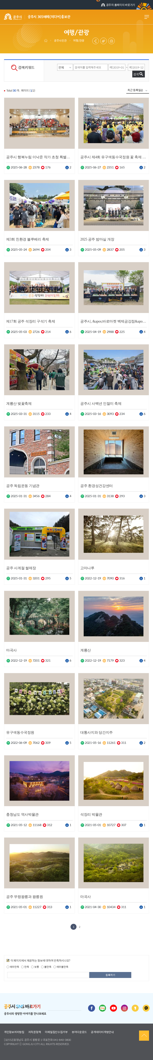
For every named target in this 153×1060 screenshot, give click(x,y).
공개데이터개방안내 (102, 1032)
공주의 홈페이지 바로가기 (118, 5)
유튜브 (113, 1008)
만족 (25, 967)
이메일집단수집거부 (56, 1032)
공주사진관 (60, 40)
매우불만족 (60, 967)
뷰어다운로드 (79, 1032)
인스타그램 (124, 1008)
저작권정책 (34, 1032)
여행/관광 (78, 40)
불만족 (46, 967)
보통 (35, 967)
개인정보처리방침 (14, 1032)
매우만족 (13, 967)
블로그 (102, 1008)
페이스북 (91, 1008)
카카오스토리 (135, 1008)
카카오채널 (146, 1008)
